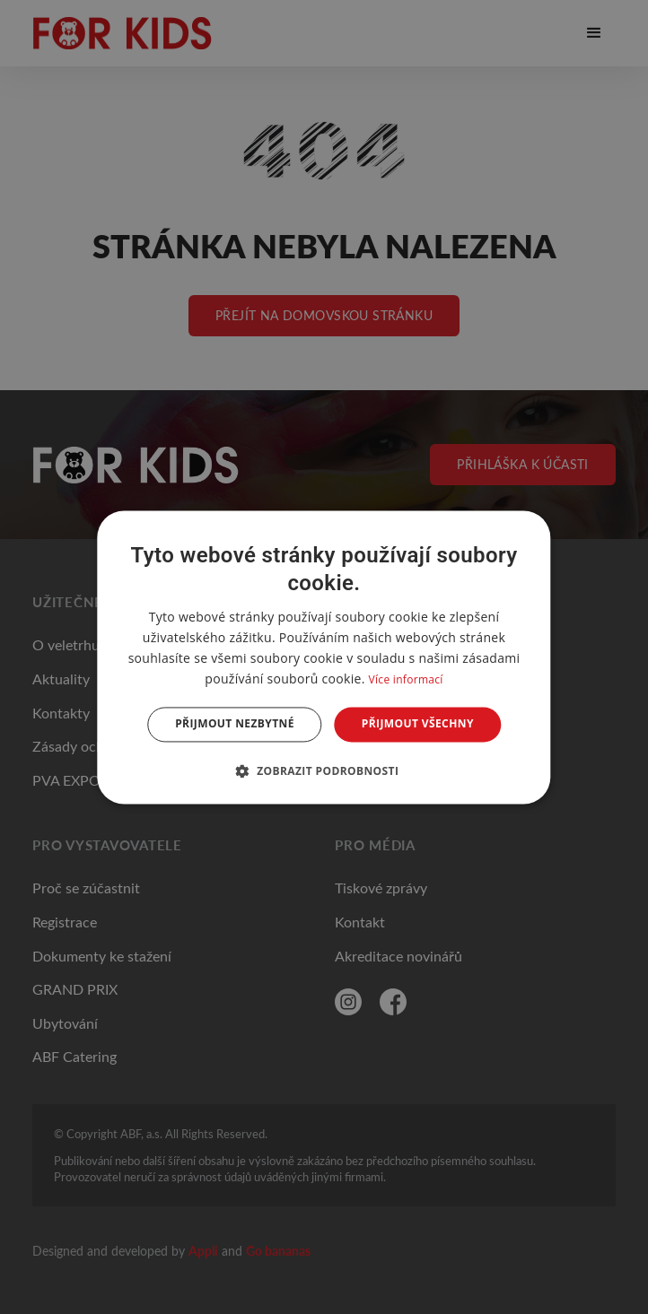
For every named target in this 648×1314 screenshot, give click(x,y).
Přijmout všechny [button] (418, 724)
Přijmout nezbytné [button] (234, 724)
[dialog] (323, 657)
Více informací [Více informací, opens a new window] (406, 680)
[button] (324, 770)
